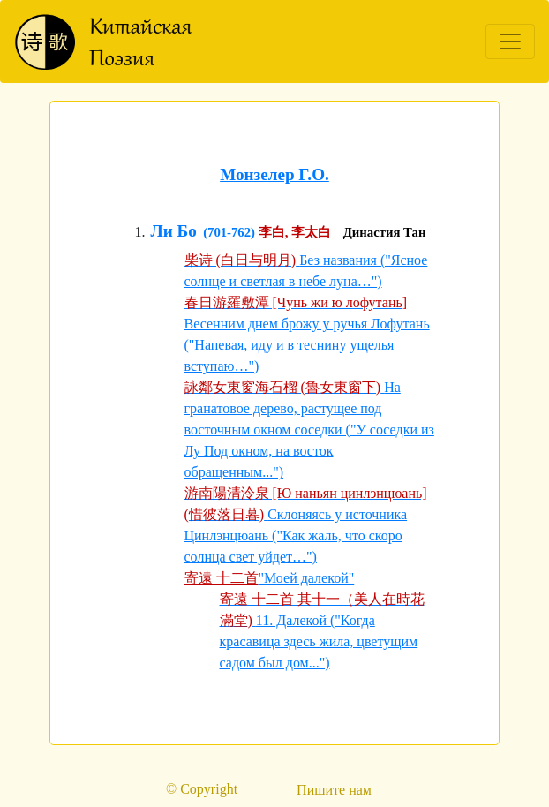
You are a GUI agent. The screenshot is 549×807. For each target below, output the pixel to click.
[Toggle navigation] (510, 41)
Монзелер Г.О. (274, 174)
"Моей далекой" (307, 577)
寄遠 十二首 (221, 577)
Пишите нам (334, 789)
